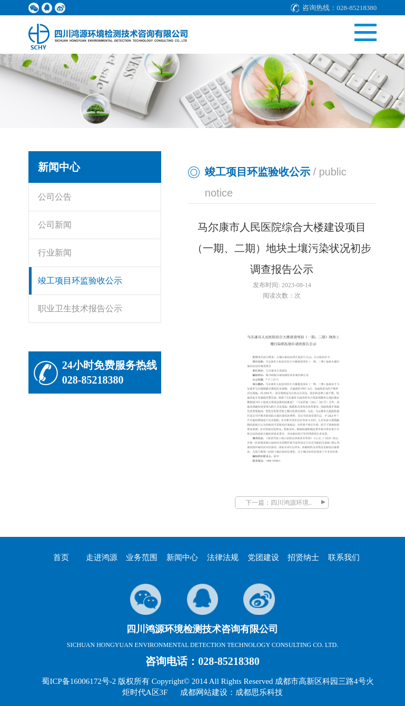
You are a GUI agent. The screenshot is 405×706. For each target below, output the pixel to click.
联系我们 (344, 557)
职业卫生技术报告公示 (80, 308)
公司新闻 (55, 224)
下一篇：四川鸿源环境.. (278, 502)
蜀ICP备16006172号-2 (79, 681)
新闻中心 (182, 557)
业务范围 (141, 557)
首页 (61, 557)
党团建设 (263, 557)
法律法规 (223, 557)
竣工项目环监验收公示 (80, 280)
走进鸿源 (101, 557)
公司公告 (55, 196)
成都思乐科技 (259, 692)
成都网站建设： (207, 692)
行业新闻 (55, 252)
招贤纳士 (303, 557)
